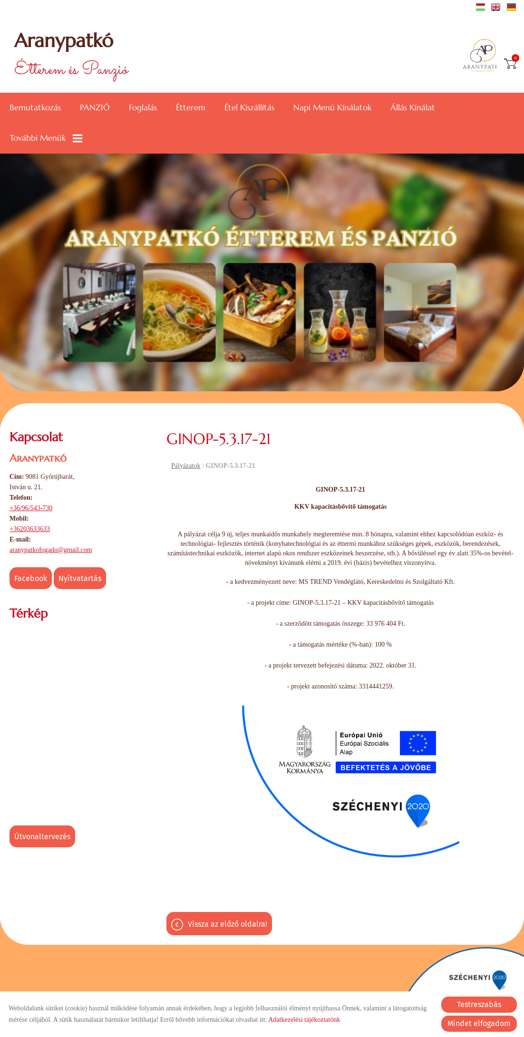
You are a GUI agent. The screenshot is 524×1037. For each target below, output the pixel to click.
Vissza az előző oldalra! (227, 924)
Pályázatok (185, 465)
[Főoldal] (483, 56)
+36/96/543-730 (31, 508)
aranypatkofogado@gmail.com (51, 549)
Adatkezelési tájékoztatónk (304, 1019)
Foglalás (143, 108)
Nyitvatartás (79, 578)
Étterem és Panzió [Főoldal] (71, 56)
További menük (46, 138)
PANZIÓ (95, 108)
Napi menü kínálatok (332, 108)
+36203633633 (30, 529)
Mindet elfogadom (479, 1023)
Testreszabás (479, 1004)
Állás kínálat (412, 108)
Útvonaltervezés (42, 836)
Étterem (190, 108)
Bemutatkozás (35, 108)
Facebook (30, 578)
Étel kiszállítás (249, 108)
